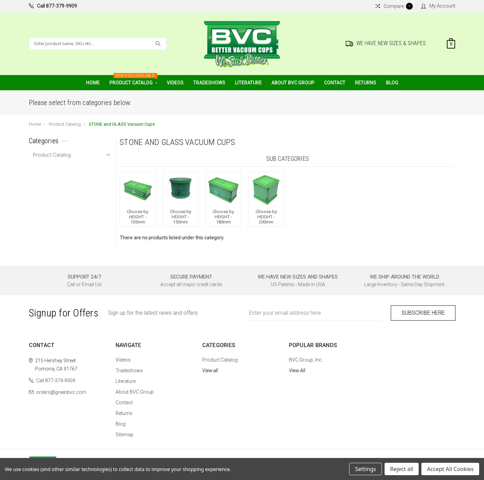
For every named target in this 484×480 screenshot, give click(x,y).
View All (297, 370)
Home (93, 82)
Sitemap (124, 434)
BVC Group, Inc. (306, 360)
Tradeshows (209, 82)
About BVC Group (292, 82)
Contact (334, 82)
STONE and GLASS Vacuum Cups (122, 124)
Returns (365, 82)
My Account (438, 6)
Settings (365, 469)
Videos (175, 82)
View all (210, 370)
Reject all (401, 469)
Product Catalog (133, 80)
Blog (392, 82)
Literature (248, 82)
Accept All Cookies (450, 469)
